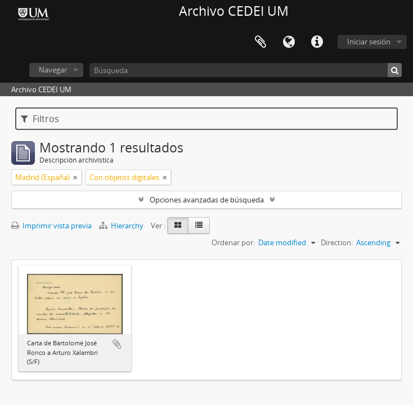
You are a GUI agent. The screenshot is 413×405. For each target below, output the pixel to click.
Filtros (40, 118)
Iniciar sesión (368, 42)
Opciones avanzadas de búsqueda (207, 200)
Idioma (289, 42)
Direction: (337, 242)
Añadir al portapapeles (117, 344)
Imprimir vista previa (51, 225)
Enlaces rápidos (317, 42)
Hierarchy (122, 225)
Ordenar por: (233, 242)
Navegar (53, 70)
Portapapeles (260, 42)
